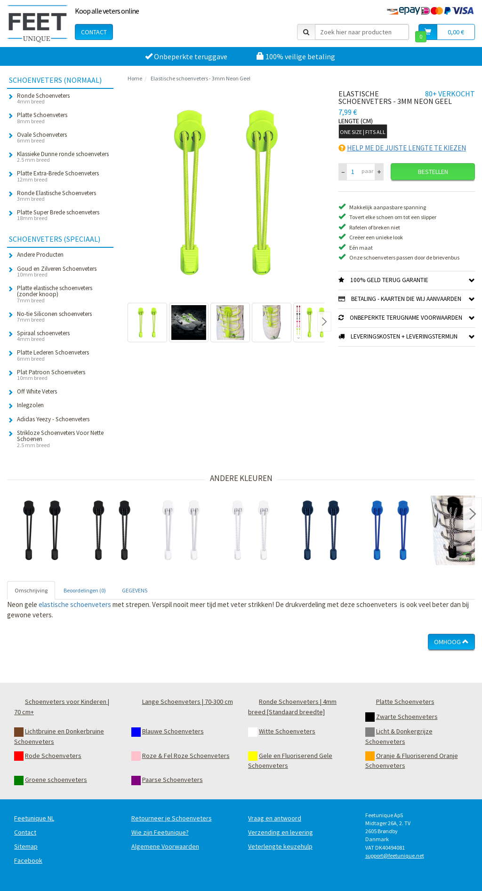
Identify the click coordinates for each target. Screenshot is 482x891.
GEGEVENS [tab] (134, 590)
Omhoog (451, 642)
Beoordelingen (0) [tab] (85, 590)
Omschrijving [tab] (31, 590)
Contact (94, 32)
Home (135, 78)
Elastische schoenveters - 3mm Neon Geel (200, 78)
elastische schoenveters (75, 604)
